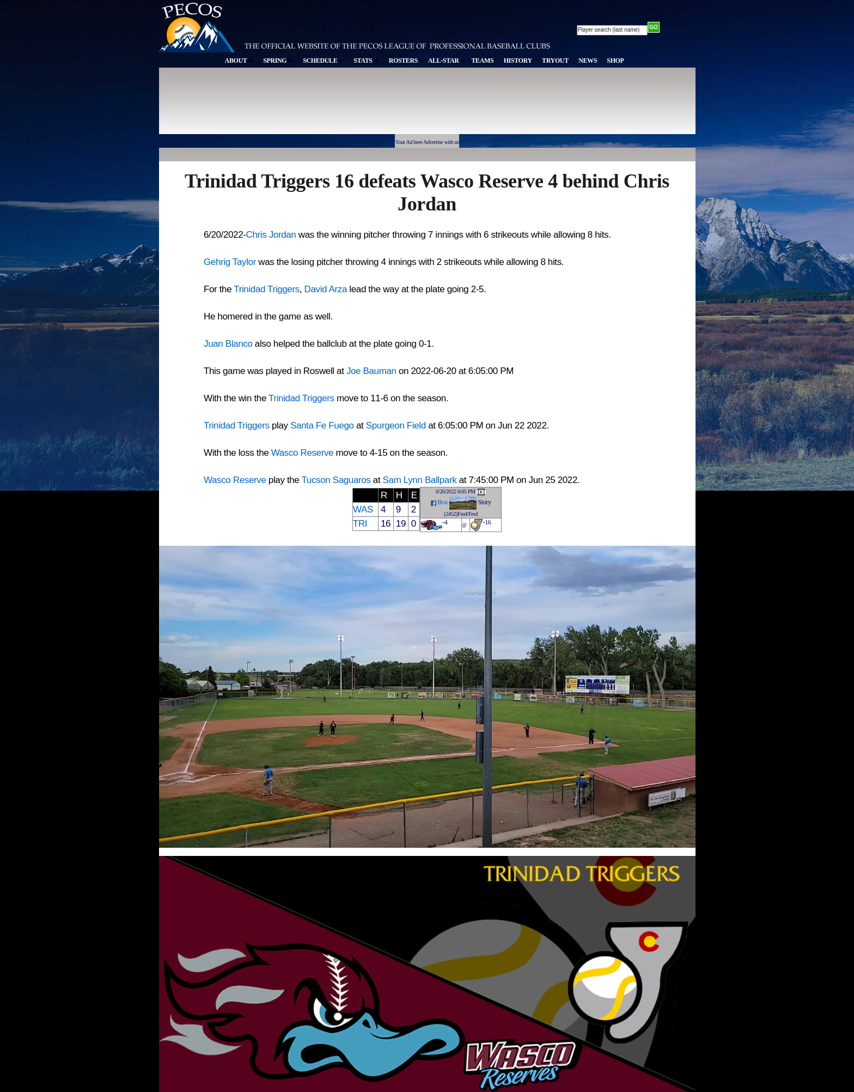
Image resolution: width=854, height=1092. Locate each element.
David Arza (325, 289)
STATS (366, 60)
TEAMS (482, 60)
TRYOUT (555, 60)
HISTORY (518, 60)
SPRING (278, 60)
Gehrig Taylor (230, 262)
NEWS (587, 60)
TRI (360, 523)
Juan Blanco (228, 344)
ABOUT (239, 60)
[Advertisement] (359, 105)
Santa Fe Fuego (322, 425)
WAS (363, 509)
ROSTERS (406, 60)
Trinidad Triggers (267, 289)
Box (442, 502)
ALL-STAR (446, 60)
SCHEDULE (323, 60)
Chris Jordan (271, 235)
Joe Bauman (371, 371)
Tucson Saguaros (335, 480)
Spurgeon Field (396, 425)
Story (484, 502)
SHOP (615, 60)
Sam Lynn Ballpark (420, 480)
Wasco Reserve (302, 453)
